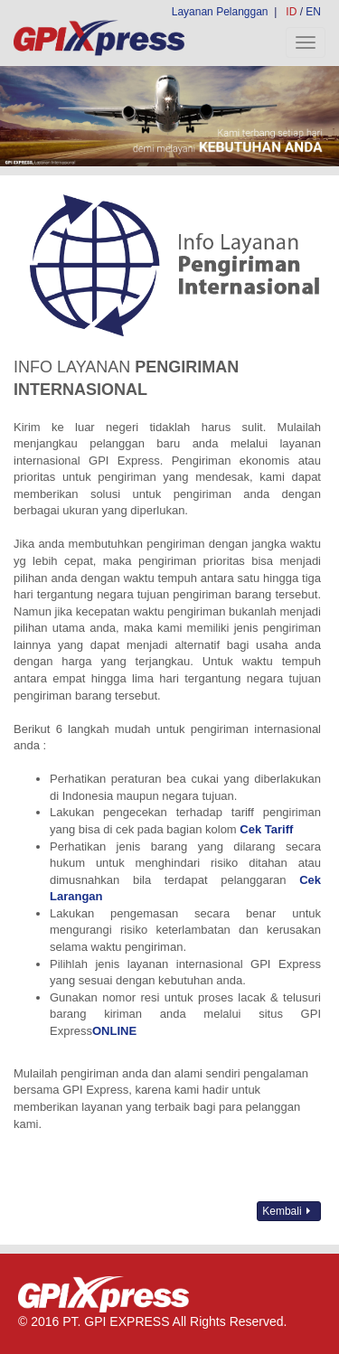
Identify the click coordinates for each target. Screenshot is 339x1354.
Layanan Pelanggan (220, 11)
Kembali (288, 1211)
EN (313, 11)
